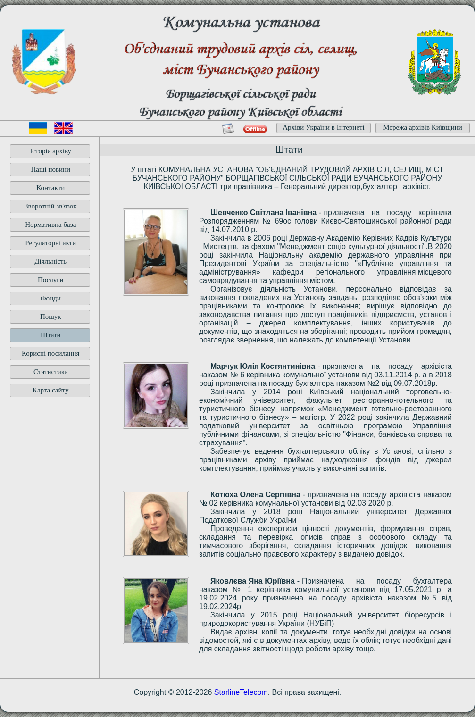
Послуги (51, 279)
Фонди (51, 298)
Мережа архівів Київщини (422, 127)
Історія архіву (50, 151)
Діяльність (50, 261)
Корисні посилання (51, 353)
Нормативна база (50, 224)
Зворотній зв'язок (51, 206)
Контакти (50, 188)
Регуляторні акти (50, 243)
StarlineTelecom (241, 692)
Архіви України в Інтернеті (324, 127)
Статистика (50, 371)
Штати (51, 335)
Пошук (50, 316)
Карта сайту (50, 390)
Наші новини (50, 169)
